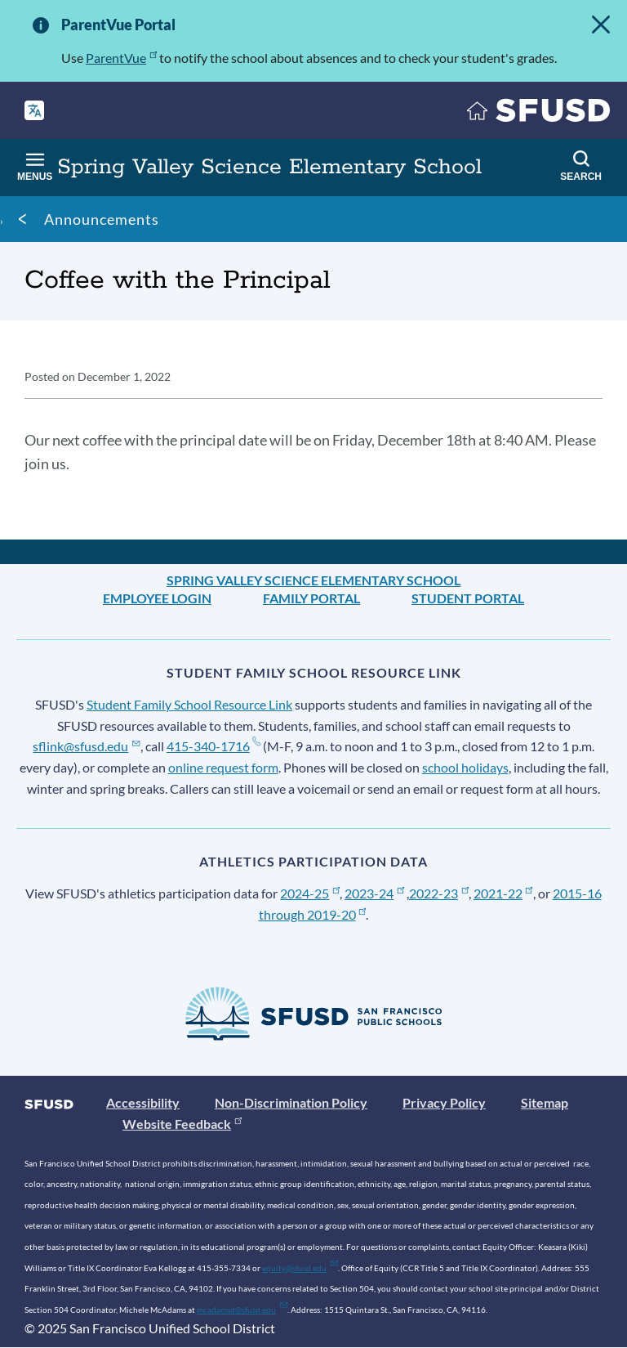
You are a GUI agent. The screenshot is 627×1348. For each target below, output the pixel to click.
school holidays (465, 767)
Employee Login (157, 598)
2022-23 (439, 893)
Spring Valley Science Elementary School (313, 580)
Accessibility (143, 1102)
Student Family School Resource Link (189, 704)
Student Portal (467, 598)
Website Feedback (182, 1123)
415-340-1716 (213, 746)
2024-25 (310, 893)
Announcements (101, 219)
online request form (223, 767)
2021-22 (503, 893)
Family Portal (311, 598)
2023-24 (374, 893)
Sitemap (544, 1102)
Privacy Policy (444, 1102)
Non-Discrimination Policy (291, 1102)
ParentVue (121, 57)
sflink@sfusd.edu (86, 746)
